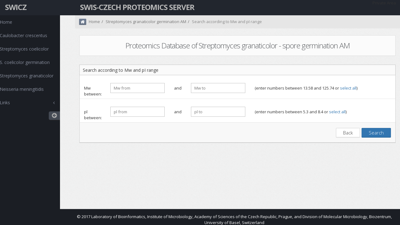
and (178, 88)
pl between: (93, 114)
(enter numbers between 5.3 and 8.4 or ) (301, 112)
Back (348, 133)
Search (376, 133)
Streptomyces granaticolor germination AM (146, 21)
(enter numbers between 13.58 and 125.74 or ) (306, 88)
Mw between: (93, 91)
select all (348, 88)
